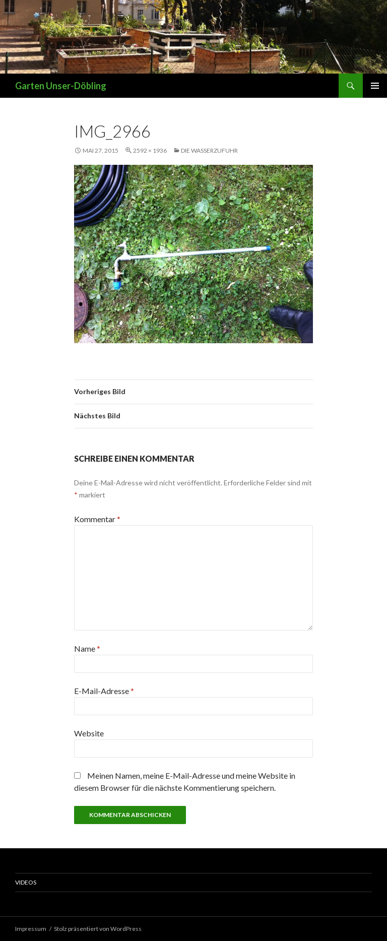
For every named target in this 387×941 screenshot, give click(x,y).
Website (89, 733)
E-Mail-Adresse (104, 691)
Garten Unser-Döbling (60, 85)
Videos (25, 882)
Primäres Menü (375, 86)
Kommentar (97, 519)
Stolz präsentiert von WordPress (98, 928)
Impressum (30, 928)
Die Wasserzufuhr (209, 150)
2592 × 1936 (150, 150)
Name (87, 648)
